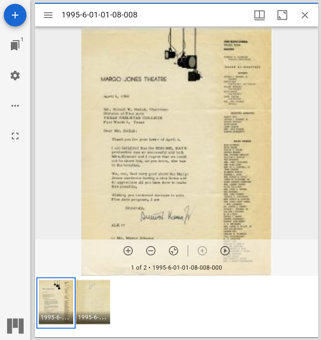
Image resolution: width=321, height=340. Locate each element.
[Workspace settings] (15, 75)
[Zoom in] (128, 250)
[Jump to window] (15, 45)
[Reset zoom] (173, 250)
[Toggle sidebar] (48, 15)
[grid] (176, 306)
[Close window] (305, 15)
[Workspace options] (15, 105)
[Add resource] (15, 15)
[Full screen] (15, 136)
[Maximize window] (282, 15)
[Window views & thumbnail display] (259, 15)
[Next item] (225, 250)
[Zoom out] (150, 250)
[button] (56, 303)
